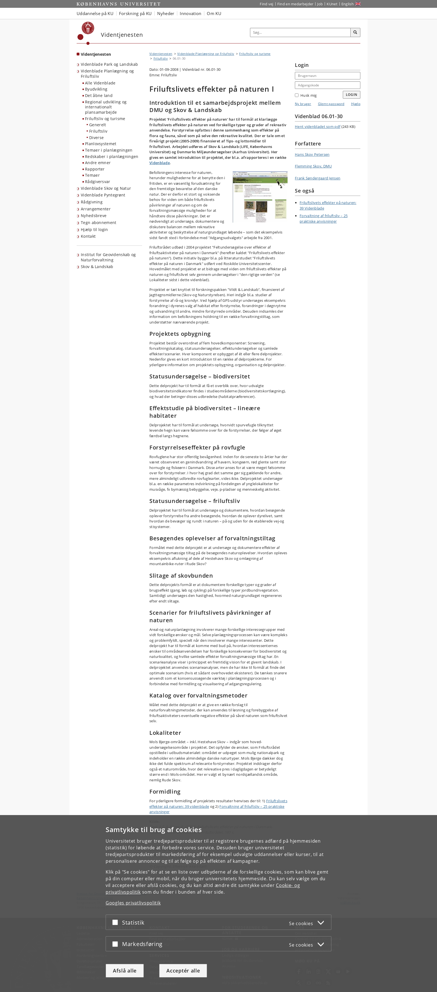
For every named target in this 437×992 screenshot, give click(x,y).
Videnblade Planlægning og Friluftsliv (107, 73)
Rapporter (95, 169)
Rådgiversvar (97, 181)
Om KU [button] (214, 13)
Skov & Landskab (97, 266)
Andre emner (98, 162)
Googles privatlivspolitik (133, 903)
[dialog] (218, 903)
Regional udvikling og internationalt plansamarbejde (106, 107)
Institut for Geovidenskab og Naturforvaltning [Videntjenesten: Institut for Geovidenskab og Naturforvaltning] (108, 257)
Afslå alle (125, 970)
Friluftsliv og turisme (105, 118)
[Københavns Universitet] (85, 33)
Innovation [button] (190, 13)
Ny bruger (303, 103)
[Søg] (355, 32)
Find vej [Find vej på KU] (266, 3)
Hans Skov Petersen (312, 154)
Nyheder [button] (165, 13)
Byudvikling (96, 89)
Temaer (92, 175)
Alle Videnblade (100, 83)
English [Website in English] (347, 3)
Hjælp (356, 103)
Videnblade (159, 162)
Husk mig (306, 95)
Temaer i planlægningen (109, 150)
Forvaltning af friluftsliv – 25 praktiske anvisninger (324, 218)
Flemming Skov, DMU (313, 166)
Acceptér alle (183, 970)
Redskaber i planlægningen (112, 156)
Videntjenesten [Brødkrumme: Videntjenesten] (160, 54)
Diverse (96, 137)
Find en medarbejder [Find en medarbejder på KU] (295, 3)
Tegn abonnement (98, 222)
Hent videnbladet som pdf (317, 126)
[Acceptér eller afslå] (116, 922)
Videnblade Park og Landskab (109, 64)
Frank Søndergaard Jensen (317, 178)
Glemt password (331, 103)
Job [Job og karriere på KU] (320, 3)
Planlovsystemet (100, 143)
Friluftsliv (98, 131)
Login (352, 94)
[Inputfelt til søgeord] (300, 32)
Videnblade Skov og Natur (106, 188)
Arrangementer (96, 208)
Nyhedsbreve (93, 215)
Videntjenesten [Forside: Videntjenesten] (96, 54)
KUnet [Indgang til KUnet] (332, 3)
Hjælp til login (94, 229)
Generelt (97, 124)
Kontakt (88, 236)
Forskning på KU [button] (135, 13)
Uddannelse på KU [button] (95, 13)
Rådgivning (92, 202)
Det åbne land (99, 95)
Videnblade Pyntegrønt (103, 195)
